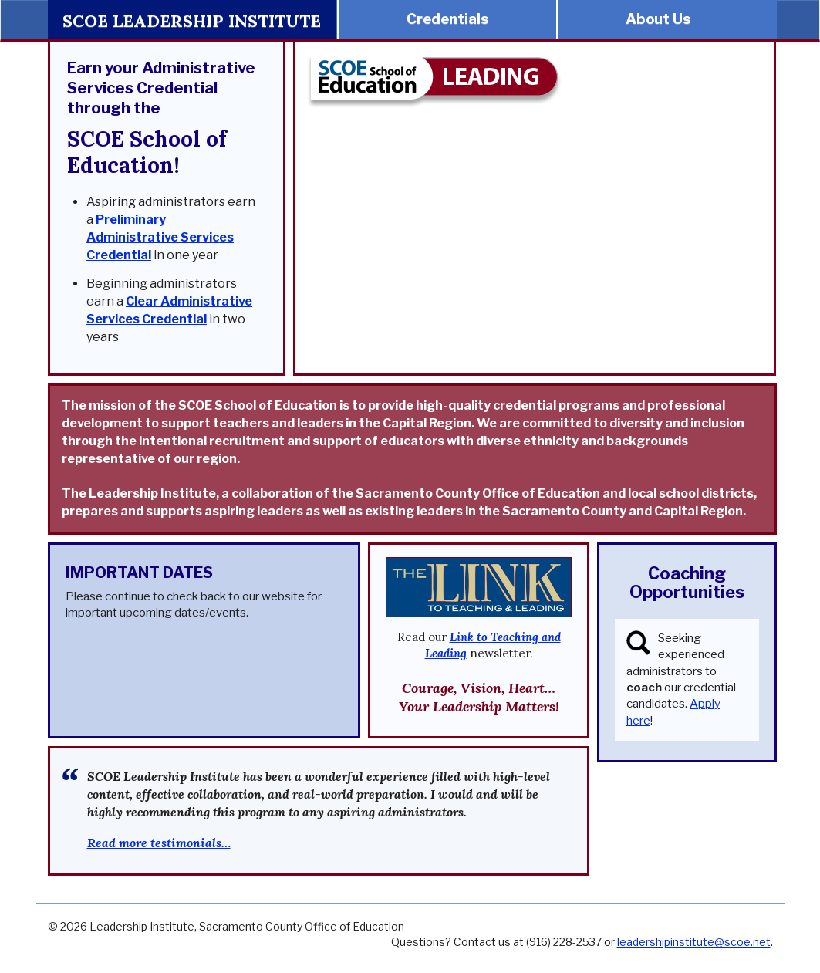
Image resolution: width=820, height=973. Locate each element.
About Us (658, 19)
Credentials (447, 19)
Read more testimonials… (159, 842)
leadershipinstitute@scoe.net (694, 941)
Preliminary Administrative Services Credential (160, 237)
